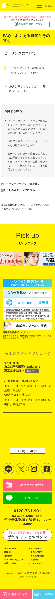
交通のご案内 (10, 573)
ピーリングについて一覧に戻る (23, 192)
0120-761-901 (27, 520)
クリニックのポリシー (14, 569)
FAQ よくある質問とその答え (36, 214)
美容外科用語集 (38, 566)
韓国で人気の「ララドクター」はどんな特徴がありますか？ (28, 149)
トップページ (10, 558)
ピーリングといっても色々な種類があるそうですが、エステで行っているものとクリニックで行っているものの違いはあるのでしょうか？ (28, 130)
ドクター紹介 (37, 558)
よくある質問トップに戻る (21, 198)
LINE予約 (31, 508)
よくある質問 (37, 562)
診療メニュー (10, 562)
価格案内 (8, 566)
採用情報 (35, 569)
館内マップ (32, 380)
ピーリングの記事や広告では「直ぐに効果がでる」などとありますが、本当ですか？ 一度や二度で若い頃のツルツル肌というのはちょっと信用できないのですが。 (28, 169)
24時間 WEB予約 (31, 494)
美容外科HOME (9, 214)
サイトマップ (37, 573)
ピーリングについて (14, 217)
